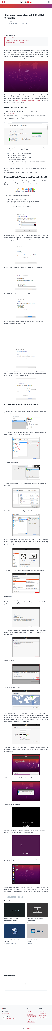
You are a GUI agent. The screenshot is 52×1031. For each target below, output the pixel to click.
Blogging (29, 1019)
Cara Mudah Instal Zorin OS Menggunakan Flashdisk (11, 919)
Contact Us (42, 1013)
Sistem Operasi (30, 1021)
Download (11, 113)
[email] (22, 897)
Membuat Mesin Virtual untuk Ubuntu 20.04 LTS (17, 40)
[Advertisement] (26, 29)
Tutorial (29, 1011)
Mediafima (28, 1028)
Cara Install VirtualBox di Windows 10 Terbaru (27, 100)
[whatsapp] (13, 897)
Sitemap (41, 1011)
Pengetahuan (30, 1014)
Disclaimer (42, 1015)
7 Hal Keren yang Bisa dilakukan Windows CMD (35, 919)
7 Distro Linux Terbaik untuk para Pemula (35, 940)
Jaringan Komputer (31, 1016)
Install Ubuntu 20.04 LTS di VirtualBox (14, 42)
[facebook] (8, 897)
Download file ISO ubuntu (11, 38)
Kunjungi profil (6, 1013)
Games (34, 1019)
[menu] (3, 2)
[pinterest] (19, 897)
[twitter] (10, 897)
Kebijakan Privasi (44, 1017)
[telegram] (16, 897)
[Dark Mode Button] (49, 2)
